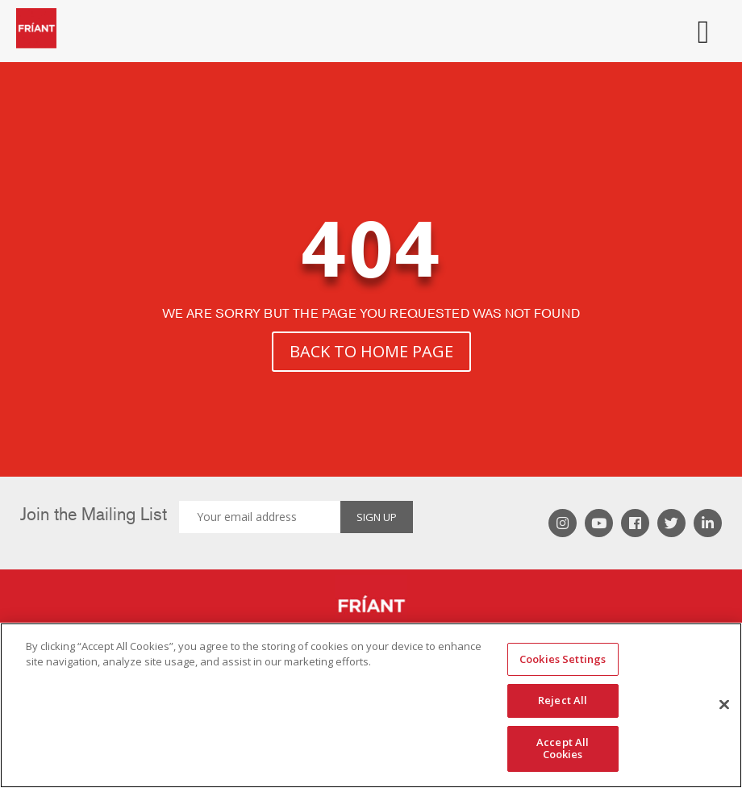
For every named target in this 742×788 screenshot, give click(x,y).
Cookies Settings (562, 659)
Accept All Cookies (562, 748)
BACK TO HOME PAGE (371, 351)
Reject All (562, 700)
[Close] (724, 705)
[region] (371, 705)
